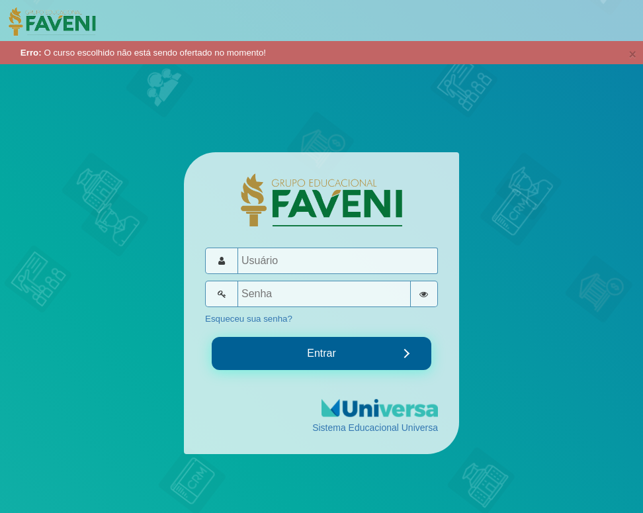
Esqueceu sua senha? (248, 319)
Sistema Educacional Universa (375, 427)
